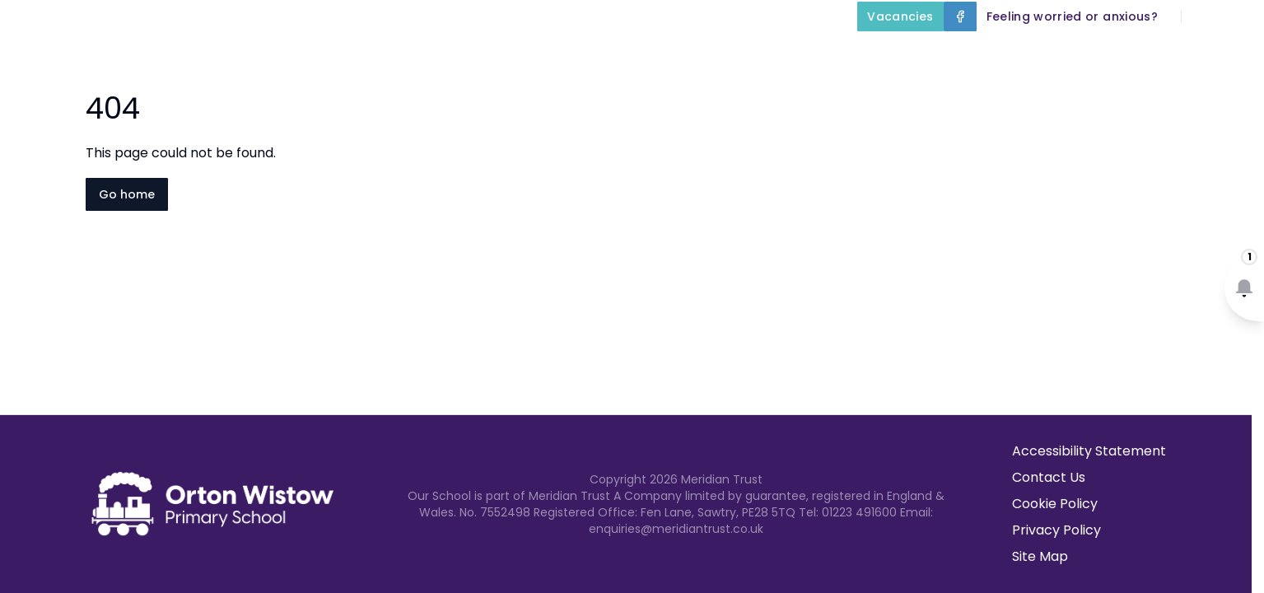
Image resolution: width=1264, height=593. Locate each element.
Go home (127, 194)
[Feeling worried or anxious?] (1072, 16)
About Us (608, 54)
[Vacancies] (900, 16)
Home (515, 54)
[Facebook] (960, 16)
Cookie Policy (1055, 503)
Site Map (1040, 556)
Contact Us (1216, 54)
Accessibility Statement (1089, 450)
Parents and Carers (1071, 54)
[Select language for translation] (1237, 16)
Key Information (746, 54)
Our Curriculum (903, 54)
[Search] (1203, 16)
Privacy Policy (1056, 530)
